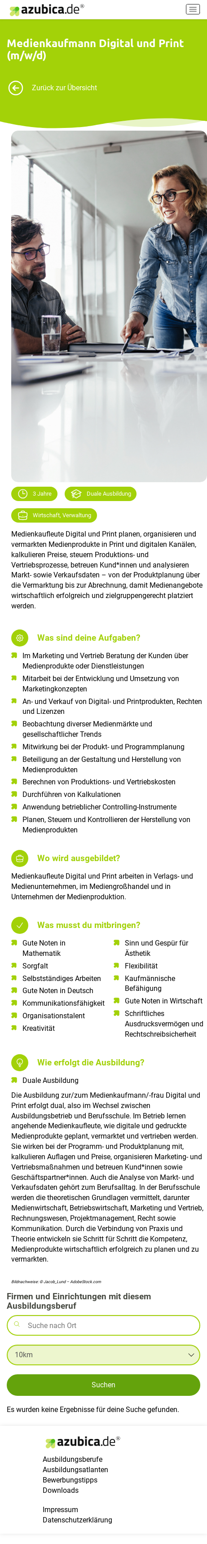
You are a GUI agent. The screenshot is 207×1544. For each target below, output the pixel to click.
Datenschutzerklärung (77, 1530)
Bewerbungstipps (70, 1490)
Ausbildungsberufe (72, 1469)
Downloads (61, 1500)
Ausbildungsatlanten (75, 1480)
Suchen (103, 1385)
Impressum (60, 1519)
